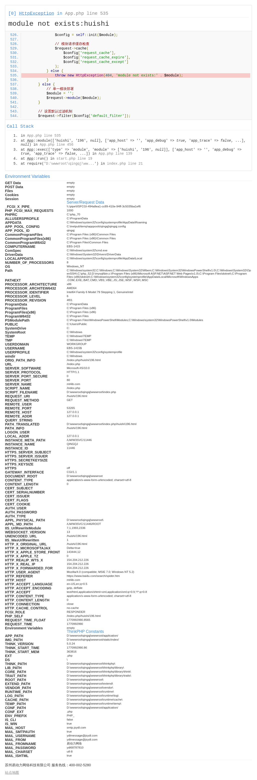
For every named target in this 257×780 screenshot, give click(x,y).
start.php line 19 (74, 159)
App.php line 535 (86, 13)
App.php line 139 (115, 154)
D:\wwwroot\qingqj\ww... (70, 164)
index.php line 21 (125, 164)
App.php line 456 (56, 145)
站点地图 (12, 773)
